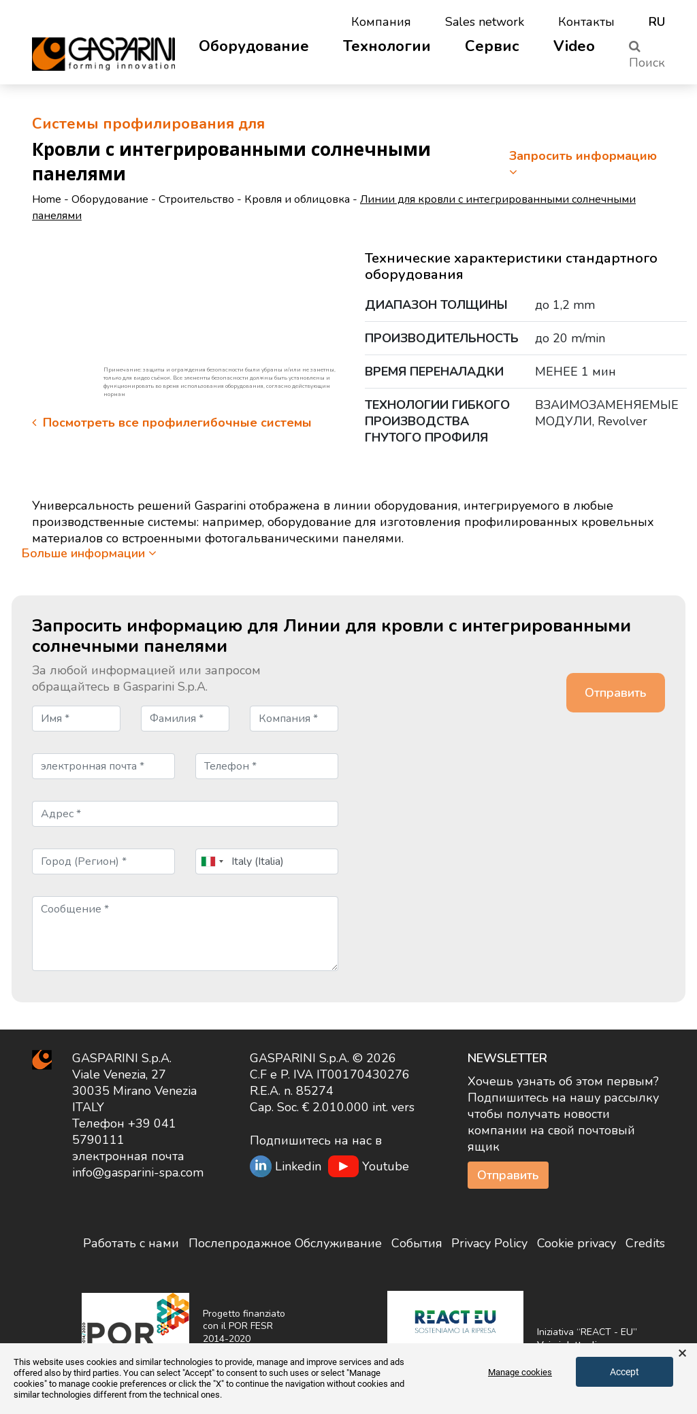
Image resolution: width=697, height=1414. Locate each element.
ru (657, 22)
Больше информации (89, 553)
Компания (381, 22)
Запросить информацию (583, 163)
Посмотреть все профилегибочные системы (172, 422)
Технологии (387, 46)
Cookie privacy (576, 1243)
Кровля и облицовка (297, 199)
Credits (645, 1243)
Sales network (484, 22)
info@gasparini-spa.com (138, 1172)
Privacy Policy (489, 1243)
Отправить (508, 1175)
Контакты (586, 22)
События (416, 1243)
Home (46, 199)
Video (574, 46)
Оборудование (254, 46)
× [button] (682, 1353)
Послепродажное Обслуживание (285, 1243)
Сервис (492, 46)
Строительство (196, 199)
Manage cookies (520, 1372)
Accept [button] (624, 1371)
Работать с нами (131, 1243)
